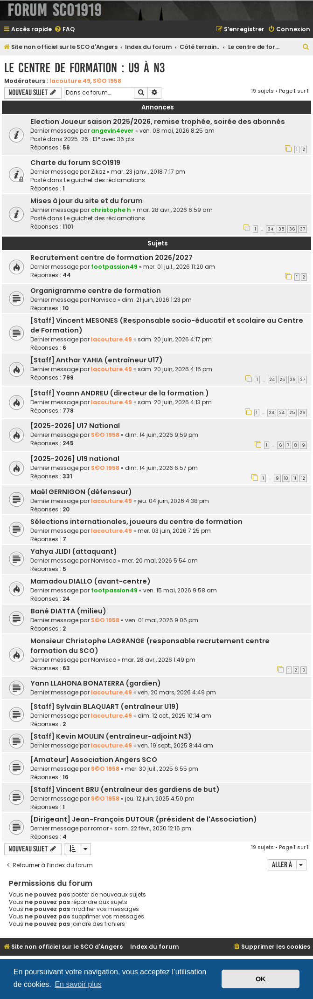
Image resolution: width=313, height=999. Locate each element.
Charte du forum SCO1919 (75, 162)
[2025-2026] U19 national (74, 458)
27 (302, 379)
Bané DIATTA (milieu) (68, 611)
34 (270, 229)
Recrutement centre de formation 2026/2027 (111, 257)
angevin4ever (112, 131)
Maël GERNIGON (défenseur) (81, 491)
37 (302, 229)
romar (100, 828)
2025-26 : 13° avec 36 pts (99, 139)
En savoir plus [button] (78, 984)
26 (292, 379)
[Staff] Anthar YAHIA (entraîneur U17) (96, 360)
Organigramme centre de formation (95, 290)
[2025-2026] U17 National (75, 425)
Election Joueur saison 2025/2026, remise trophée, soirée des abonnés (157, 121)
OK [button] (261, 979)
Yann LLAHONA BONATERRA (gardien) (95, 683)
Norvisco (103, 300)
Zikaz (98, 172)
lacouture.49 (69, 81)
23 (271, 412)
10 (286, 478)
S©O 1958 (107, 81)
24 (272, 379)
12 (303, 478)
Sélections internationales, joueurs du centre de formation (136, 521)
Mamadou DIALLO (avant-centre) (90, 581)
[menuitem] (64, 29)
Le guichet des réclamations (104, 180)
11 (294, 478)
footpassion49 (114, 267)
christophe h (111, 210)
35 (281, 229)
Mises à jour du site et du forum (86, 200)
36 (292, 229)
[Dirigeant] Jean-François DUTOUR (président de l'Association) (143, 819)
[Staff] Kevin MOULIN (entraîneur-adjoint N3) (111, 736)
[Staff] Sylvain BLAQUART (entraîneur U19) (104, 706)
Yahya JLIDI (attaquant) (73, 551)
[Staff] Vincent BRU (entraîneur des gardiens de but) (125, 789)
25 (282, 379)
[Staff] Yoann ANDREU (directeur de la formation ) (119, 393)
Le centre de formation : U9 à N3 (84, 68)
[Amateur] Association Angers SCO (93, 759)
